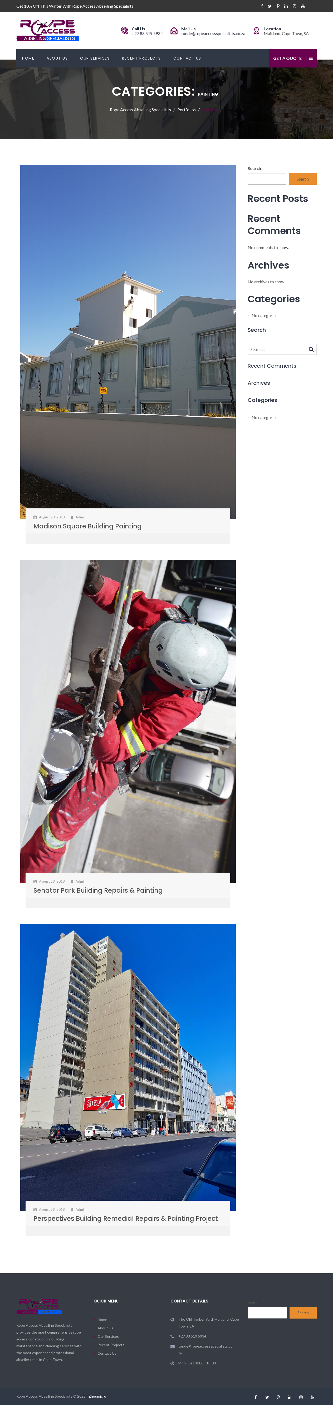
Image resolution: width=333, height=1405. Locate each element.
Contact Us (187, 58)
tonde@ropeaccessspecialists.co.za (213, 33)
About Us (57, 58)
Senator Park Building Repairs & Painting (98, 890)
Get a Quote (287, 58)
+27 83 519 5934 (147, 33)
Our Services (95, 58)
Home (28, 58)
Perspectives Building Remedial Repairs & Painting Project (125, 1218)
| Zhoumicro (96, 1396)
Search (254, 168)
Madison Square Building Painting (87, 526)
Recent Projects (141, 58)
